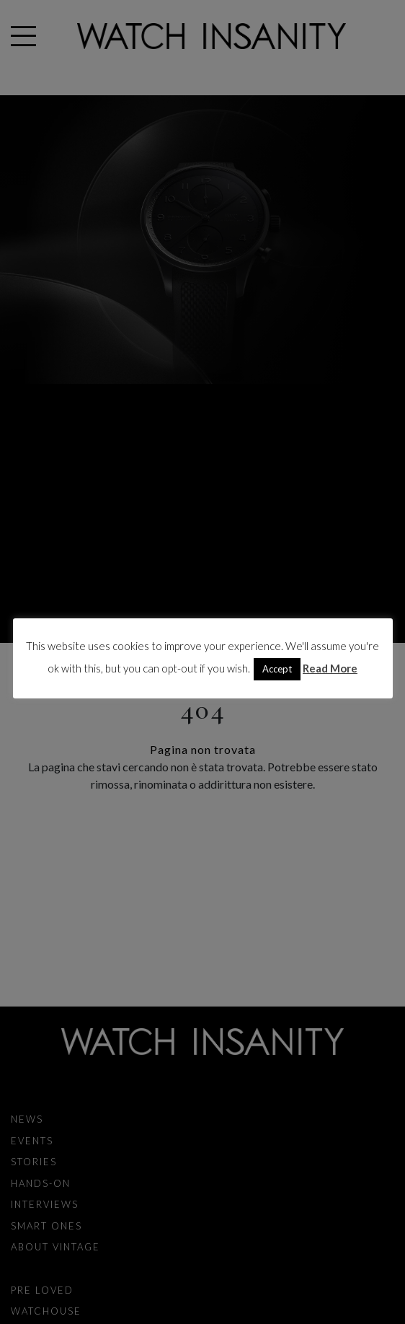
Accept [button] (277, 669)
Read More (330, 668)
